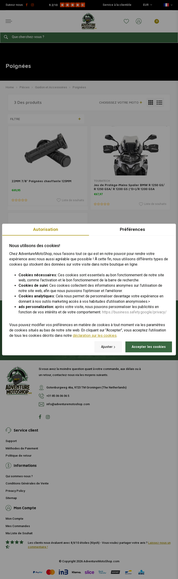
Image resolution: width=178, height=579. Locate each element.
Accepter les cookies (146, 346)
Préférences (132, 229)
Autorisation (45, 229)
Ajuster (101, 346)
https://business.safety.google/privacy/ (134, 312)
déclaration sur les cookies (95, 335)
